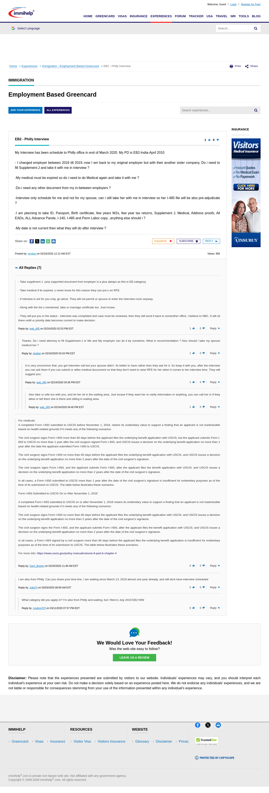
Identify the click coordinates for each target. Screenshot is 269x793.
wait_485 (34, 328)
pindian (32, 253)
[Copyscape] (214, 761)
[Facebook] (200, 729)
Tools (244, 16)
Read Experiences (88, 754)
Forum (180, 16)
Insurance (139, 16)
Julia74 (33, 587)
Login (233, 4)
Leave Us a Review (134, 657)
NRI (233, 16)
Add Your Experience (26, 110)
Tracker (196, 16)
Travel (222, 16)
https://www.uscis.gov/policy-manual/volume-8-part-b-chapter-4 (76, 553)
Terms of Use (145, 760)
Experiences (161, 16)
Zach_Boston (36, 566)
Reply (211, 241)
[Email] (220, 729)
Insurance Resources (90, 767)
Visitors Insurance (87, 748)
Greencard (105, 16)
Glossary (142, 741)
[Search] (256, 28)
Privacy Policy (146, 754)
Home (87, 16)
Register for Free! (251, 4)
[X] (210, 729)
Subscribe (188, 241)
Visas (122, 16)
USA (209, 16)
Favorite (163, 241)
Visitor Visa (82, 741)
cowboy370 (39, 608)
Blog (256, 16)
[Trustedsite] (206, 748)
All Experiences (59, 110)
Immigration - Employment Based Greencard (70, 66)
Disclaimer (143, 748)
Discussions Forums (89, 760)
